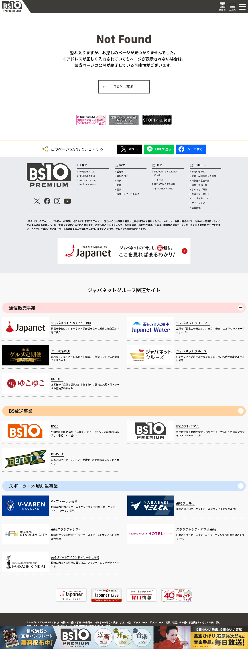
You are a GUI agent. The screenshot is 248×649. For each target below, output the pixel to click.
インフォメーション (164, 188)
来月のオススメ (87, 176)
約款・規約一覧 (199, 185)
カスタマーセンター (202, 193)
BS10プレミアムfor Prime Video (87, 182)
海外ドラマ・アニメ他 (128, 193)
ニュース (158, 179)
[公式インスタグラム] (57, 201)
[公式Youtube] (67, 201)
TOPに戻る (124, 86)
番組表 (120, 171)
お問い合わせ (198, 171)
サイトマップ (198, 202)
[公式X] (37, 201)
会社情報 (196, 207)
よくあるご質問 (199, 189)
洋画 (119, 180)
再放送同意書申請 (200, 180)
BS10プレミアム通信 (164, 184)
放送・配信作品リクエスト (205, 176)
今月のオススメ (87, 171)
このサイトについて (202, 198)
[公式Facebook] (47, 201)
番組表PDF (122, 176)
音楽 (119, 189)
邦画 (119, 185)
